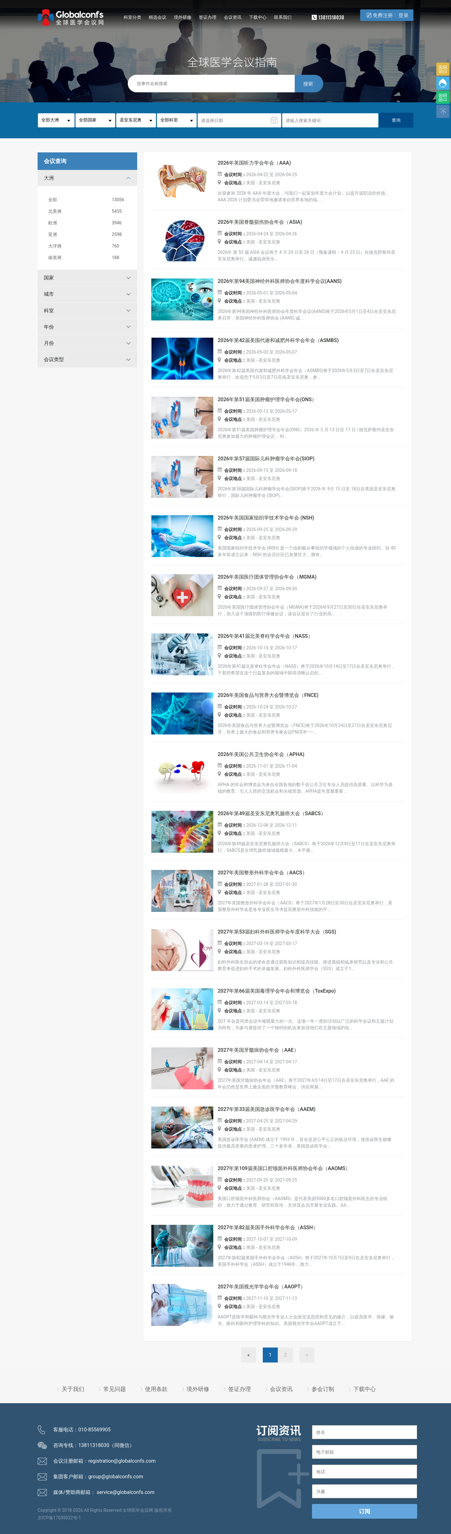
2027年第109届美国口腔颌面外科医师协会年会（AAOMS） (284, 1168)
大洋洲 (88, 246)
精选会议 (157, 17)
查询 (396, 120)
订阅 (364, 1511)
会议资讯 (232, 17)
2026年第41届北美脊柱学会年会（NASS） (265, 636)
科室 (49, 311)
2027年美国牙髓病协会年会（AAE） (258, 1050)
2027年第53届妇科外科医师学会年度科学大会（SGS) (277, 932)
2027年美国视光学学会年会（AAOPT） (261, 1287)
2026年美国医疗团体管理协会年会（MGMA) (267, 577)
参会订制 (323, 1389)
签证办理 (207, 17)
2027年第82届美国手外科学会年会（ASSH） (268, 1227)
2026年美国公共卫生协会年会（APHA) (261, 754)
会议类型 (54, 359)
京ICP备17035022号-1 (59, 1517)
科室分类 (132, 17)
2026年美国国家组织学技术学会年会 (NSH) (266, 518)
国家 (49, 278)
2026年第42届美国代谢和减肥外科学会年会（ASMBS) (278, 340)
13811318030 (93, 1445)
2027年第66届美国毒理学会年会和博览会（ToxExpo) (277, 991)
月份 (49, 343)
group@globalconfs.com (115, 1477)
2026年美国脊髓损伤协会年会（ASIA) (260, 222)
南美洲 (88, 257)
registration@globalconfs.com (122, 1461)
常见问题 (114, 1389)
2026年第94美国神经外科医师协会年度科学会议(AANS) (280, 281)
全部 (88, 200)
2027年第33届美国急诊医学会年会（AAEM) (266, 1109)
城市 (49, 294)
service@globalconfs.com (126, 1492)
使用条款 (156, 1389)
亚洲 (88, 234)
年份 (49, 327)
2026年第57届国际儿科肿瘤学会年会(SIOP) (266, 459)
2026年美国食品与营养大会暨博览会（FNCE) (268, 695)
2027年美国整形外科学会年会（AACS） (262, 873)
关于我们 (73, 1389)
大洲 (49, 178)
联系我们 (283, 17)
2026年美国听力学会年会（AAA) (254, 163)
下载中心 (258, 17)
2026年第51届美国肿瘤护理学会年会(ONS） (267, 399)
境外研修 (182, 17)
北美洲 (88, 211)
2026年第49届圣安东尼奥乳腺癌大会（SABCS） (272, 813)
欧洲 (88, 223)
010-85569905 (94, 1430)
